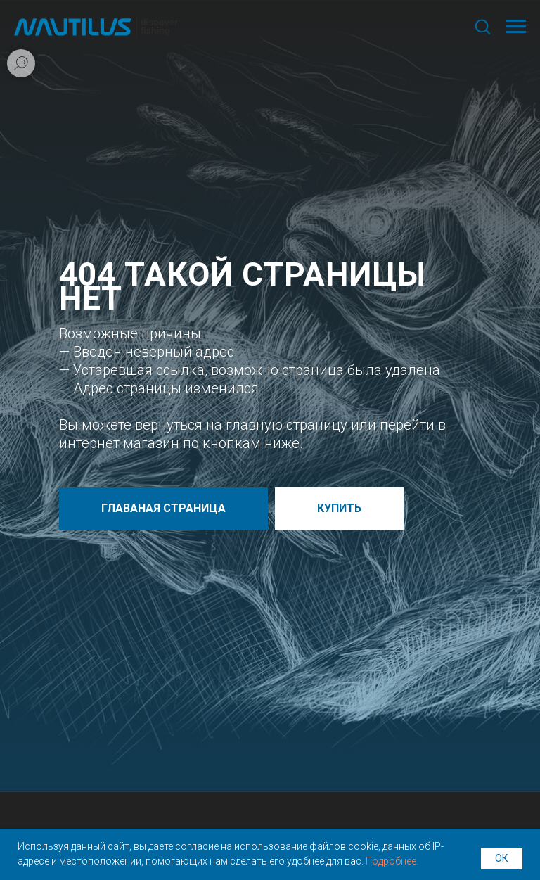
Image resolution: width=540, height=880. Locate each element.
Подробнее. (392, 861)
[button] (482, 26)
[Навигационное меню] (516, 27)
